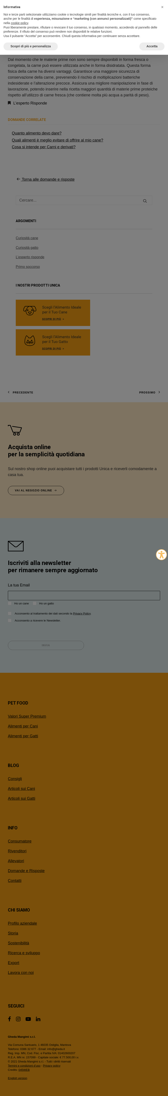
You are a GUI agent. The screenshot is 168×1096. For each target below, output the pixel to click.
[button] (162, 7)
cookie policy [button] (19, 23)
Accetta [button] (152, 46)
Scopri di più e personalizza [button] (30, 46)
